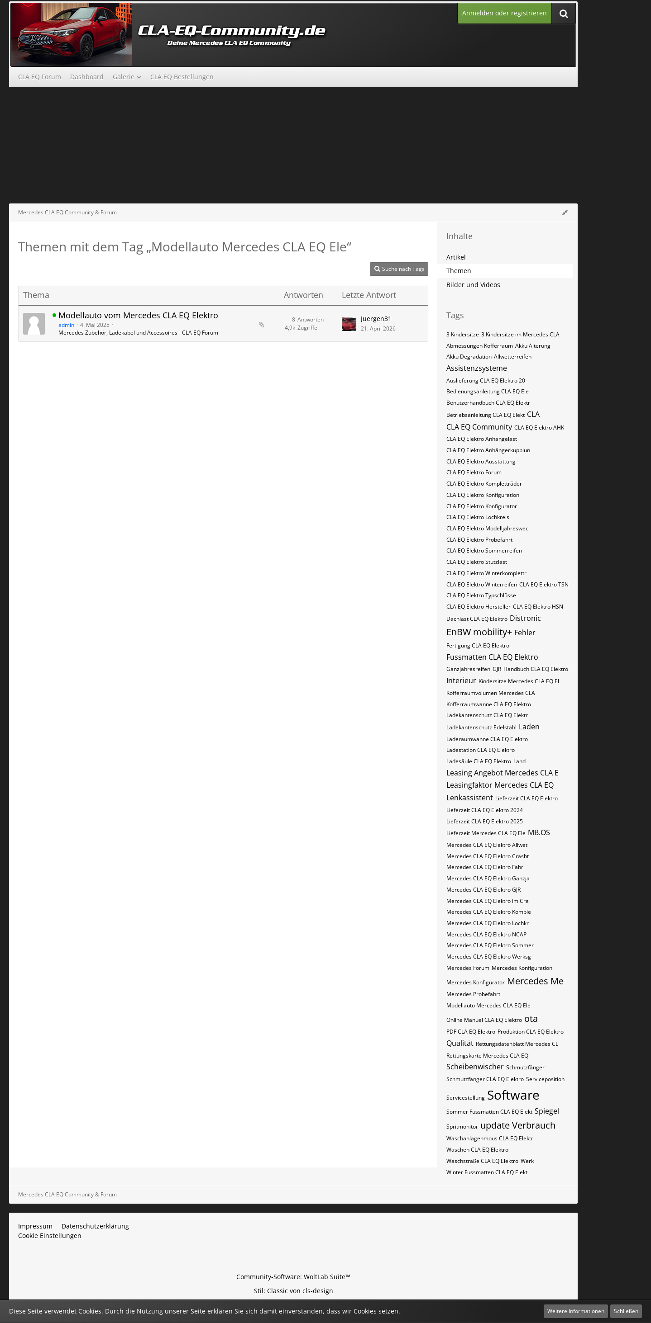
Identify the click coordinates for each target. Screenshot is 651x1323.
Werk (527, 1161)
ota (531, 1018)
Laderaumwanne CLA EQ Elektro (487, 739)
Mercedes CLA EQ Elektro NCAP (486, 934)
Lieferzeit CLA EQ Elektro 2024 (484, 810)
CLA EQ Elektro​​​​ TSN (544, 584)
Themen (458, 270)
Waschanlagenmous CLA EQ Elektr (489, 1138)
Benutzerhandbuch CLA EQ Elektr (488, 402)
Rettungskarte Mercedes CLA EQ (487, 1055)
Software (513, 1094)
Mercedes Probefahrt (473, 994)
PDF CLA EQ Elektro (470, 1031)
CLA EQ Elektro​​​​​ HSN (538, 606)
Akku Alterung (532, 346)
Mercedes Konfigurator (475, 982)
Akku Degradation (469, 356)
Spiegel (547, 1111)
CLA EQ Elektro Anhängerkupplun (488, 450)
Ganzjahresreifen (468, 669)
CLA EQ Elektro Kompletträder (484, 483)
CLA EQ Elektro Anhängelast (481, 439)
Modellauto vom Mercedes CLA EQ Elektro (138, 315)
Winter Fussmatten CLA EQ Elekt (486, 1172)
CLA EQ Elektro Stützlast (476, 562)
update (495, 1125)
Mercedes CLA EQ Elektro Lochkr (487, 923)
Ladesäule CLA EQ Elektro (478, 761)
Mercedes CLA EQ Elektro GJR (483, 889)
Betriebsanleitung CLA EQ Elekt (485, 415)
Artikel (456, 257)
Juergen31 (376, 318)
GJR (497, 669)
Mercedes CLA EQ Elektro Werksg (488, 956)
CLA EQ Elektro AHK (539, 427)
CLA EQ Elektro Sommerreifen (484, 550)
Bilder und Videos (473, 284)
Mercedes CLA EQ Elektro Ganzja (488, 878)
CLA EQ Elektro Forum (474, 472)
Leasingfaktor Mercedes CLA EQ (500, 785)
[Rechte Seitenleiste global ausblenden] (565, 212)
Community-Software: (293, 1276)
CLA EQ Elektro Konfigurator (481, 506)
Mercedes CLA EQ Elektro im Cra (487, 901)
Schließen (626, 1311)
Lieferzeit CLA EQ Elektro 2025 (484, 821)
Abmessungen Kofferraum (479, 346)
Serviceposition (545, 1079)
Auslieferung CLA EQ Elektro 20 (485, 380)
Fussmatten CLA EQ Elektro (492, 657)
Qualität (460, 1043)
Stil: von (293, 1290)
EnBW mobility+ (479, 632)
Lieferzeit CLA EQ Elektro (526, 798)
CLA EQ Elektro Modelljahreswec (487, 528)
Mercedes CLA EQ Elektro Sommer (490, 945)
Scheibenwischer (475, 1067)
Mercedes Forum (467, 968)
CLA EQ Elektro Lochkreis (477, 517)
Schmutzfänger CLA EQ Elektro (485, 1079)
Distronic (525, 618)
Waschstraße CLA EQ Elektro (482, 1161)
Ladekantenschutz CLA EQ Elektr (487, 715)
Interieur (461, 680)
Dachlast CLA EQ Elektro (476, 619)
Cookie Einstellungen (49, 1235)
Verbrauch (533, 1125)
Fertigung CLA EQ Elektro (477, 645)
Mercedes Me (535, 981)
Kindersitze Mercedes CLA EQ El (519, 681)
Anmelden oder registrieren (504, 13)
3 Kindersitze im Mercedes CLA (520, 334)
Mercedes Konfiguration (522, 968)
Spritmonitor (462, 1126)
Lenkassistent (469, 798)
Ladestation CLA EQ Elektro (480, 750)
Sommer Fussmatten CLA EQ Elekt (489, 1111)
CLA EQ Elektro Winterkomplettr (486, 573)
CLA (533, 414)
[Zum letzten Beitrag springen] (349, 324)
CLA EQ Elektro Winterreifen (481, 584)
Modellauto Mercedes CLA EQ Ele (488, 1005)
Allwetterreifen (512, 356)
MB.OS (539, 832)
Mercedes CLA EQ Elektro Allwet (486, 845)
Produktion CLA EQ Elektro (531, 1031)
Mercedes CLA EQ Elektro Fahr (484, 867)
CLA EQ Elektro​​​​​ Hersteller (478, 606)
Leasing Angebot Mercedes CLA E (502, 773)
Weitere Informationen (575, 1311)
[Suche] (563, 13)
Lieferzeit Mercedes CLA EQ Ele (486, 833)
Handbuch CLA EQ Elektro (535, 669)
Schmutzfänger (525, 1067)
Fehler (525, 633)
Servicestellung (465, 1097)
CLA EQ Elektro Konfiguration (482, 495)
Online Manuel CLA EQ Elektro (484, 1020)
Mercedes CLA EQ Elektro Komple (488, 912)
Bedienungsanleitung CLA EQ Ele (487, 391)
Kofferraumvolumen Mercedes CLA (490, 693)
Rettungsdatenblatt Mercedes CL (517, 1044)
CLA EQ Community (479, 427)
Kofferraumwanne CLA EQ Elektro (488, 704)
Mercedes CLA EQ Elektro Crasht (487, 856)
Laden (529, 727)
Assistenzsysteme (476, 368)
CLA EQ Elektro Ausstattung (481, 461)
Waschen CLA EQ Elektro (477, 1149)
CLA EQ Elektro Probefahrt (479, 539)
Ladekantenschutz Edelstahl (481, 727)
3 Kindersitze (462, 334)
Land (519, 761)
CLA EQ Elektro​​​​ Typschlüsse (481, 595)
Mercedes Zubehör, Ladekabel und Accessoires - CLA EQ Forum (138, 332)
